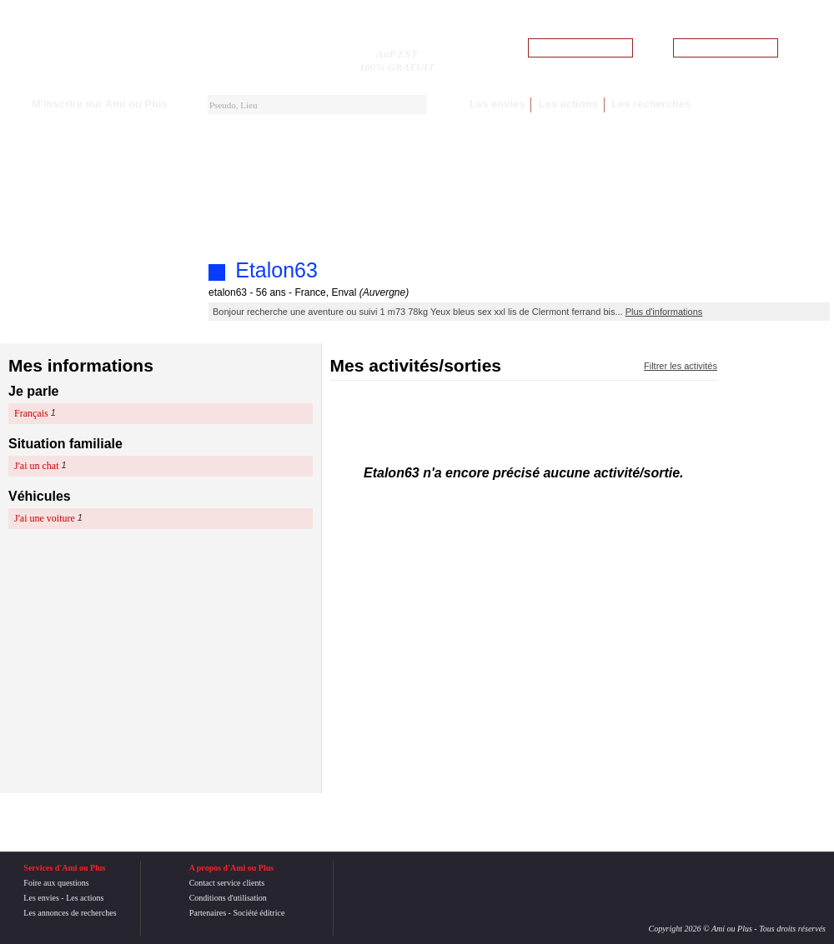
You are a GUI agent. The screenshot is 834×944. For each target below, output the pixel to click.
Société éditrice (258, 912)
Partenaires (207, 912)
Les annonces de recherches (69, 912)
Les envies (497, 103)
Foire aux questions (55, 882)
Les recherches (651, 103)
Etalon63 (276, 270)
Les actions (568, 103)
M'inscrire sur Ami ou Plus (100, 103)
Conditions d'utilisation (228, 897)
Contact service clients (227, 882)
